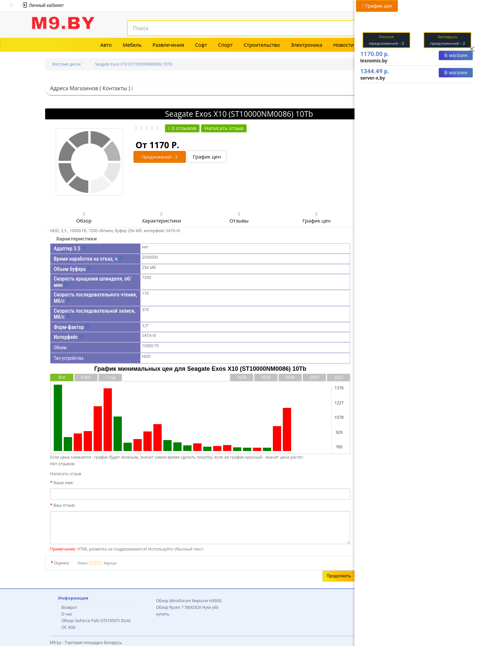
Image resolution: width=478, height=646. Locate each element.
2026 (241, 377)
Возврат (69, 607)
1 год (110, 377)
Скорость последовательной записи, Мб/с (94, 314)
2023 (314, 377)
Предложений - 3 (159, 157)
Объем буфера (72, 269)
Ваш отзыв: (64, 505)
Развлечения (168, 44)
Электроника (306, 44)
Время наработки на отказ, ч (88, 259)
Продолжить (339, 576)
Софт (201, 44)
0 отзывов (182, 128)
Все (61, 377)
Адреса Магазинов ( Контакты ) (91, 88)
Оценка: (62, 563)
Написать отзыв (223, 128)
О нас (66, 614)
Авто (106, 44)
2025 (265, 377)
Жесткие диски (66, 64)
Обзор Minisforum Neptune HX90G (189, 601)
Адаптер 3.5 (70, 248)
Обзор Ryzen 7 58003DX (178, 607)
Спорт (225, 44)
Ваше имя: (63, 482)
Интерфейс (68, 337)
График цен (207, 157)
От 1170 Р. (157, 145)
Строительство (262, 44)
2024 (289, 377)
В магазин (455, 55)
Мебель (132, 44)
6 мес (86, 377)
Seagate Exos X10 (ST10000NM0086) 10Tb (133, 64)
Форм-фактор (71, 327)
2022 (338, 377)
